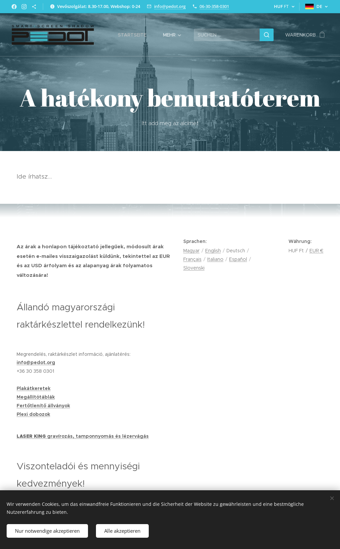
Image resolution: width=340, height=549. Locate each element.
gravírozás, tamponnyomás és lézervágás (98, 436)
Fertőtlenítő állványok (43, 406)
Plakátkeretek (33, 388)
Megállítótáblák (36, 397)
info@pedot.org (170, 6)
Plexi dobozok (33, 414)
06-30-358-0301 (214, 6)
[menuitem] (135, 35)
